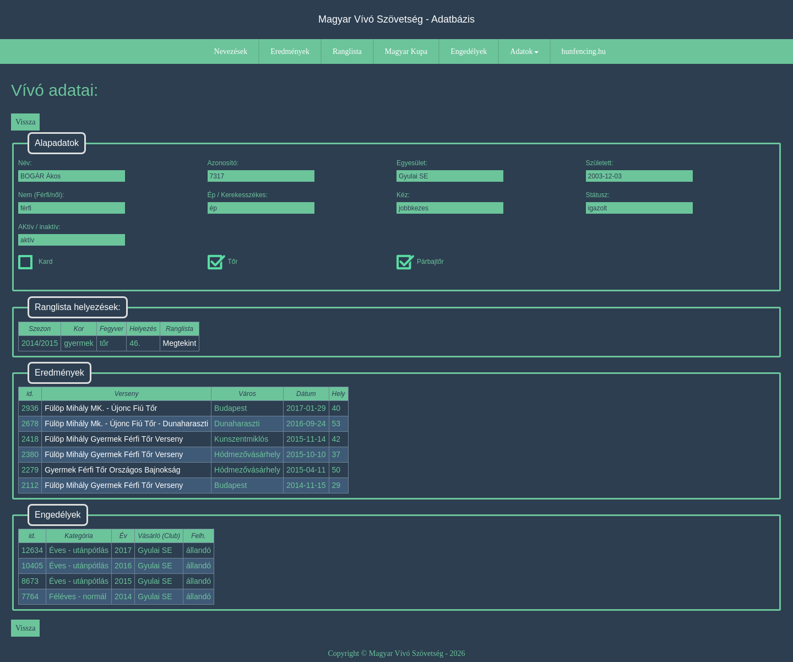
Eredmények (289, 51)
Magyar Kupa (406, 51)
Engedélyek (468, 51)
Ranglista (347, 51)
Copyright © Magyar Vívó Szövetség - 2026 (396, 653)
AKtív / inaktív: (71, 234)
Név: (71, 170)
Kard (35, 261)
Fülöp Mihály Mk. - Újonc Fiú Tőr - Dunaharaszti (126, 423)
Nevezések (231, 51)
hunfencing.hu (584, 51)
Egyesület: (450, 170)
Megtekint (180, 343)
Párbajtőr (420, 261)
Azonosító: (261, 170)
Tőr (223, 261)
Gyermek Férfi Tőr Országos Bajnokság (112, 469)
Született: (639, 170)
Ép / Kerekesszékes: (261, 202)
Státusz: (639, 202)
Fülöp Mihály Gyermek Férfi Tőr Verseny (114, 439)
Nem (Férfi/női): (71, 202)
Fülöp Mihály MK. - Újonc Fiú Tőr (101, 408)
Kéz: (450, 202)
